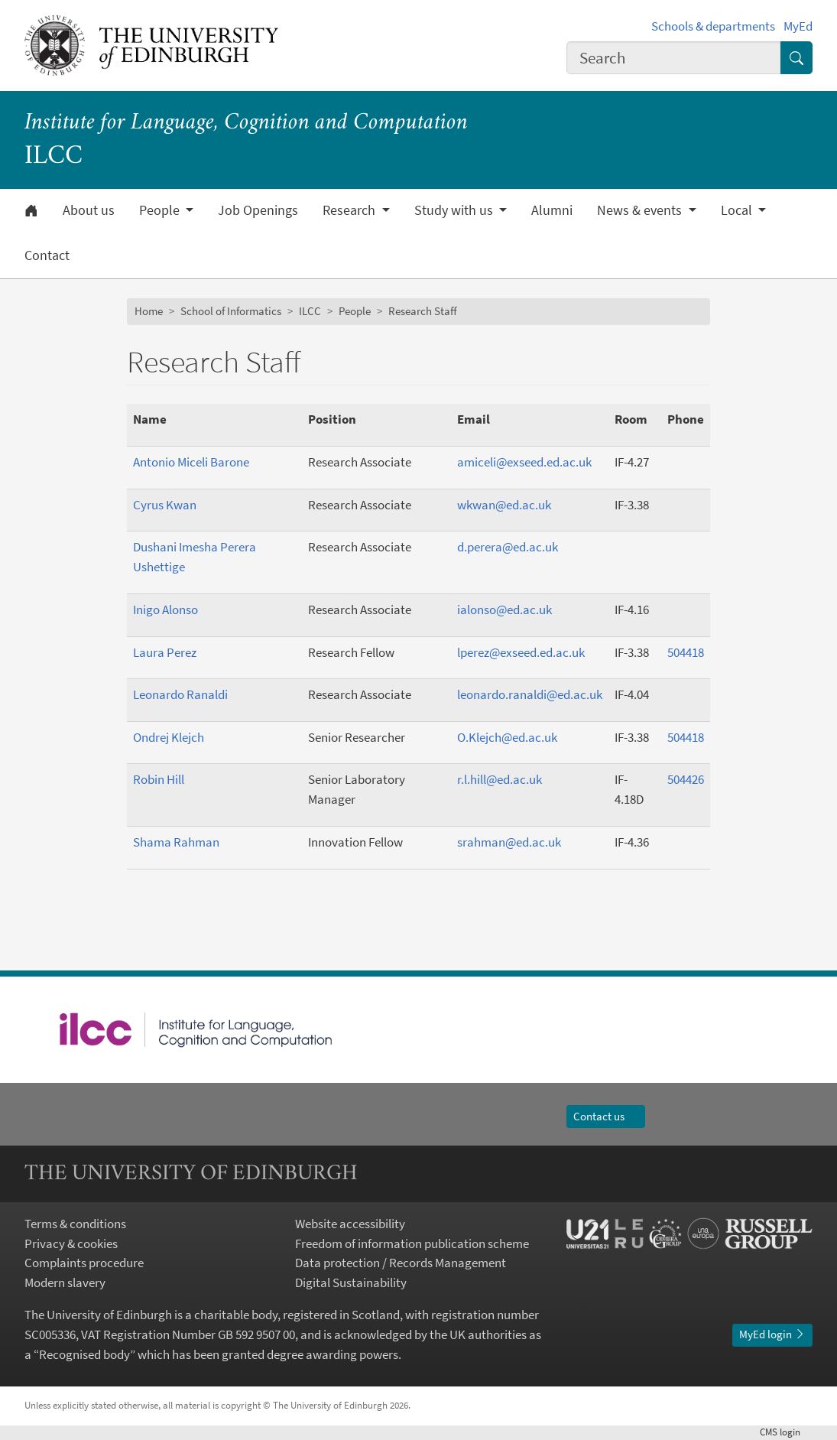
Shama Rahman (176, 842)
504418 (685, 652)
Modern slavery (64, 1282)
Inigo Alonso (165, 609)
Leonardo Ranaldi (180, 694)
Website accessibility (350, 1223)
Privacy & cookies (71, 1243)
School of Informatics (230, 311)
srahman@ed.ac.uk (509, 842)
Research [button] (350, 210)
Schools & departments (713, 26)
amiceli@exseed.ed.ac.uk (524, 461)
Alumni (552, 210)
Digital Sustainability (351, 1282)
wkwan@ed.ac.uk (504, 504)
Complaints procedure (84, 1262)
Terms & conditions (75, 1223)
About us (89, 210)
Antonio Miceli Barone (191, 461)
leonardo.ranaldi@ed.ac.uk (529, 694)
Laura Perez (164, 652)
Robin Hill (158, 779)
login (786, 1432)
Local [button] (738, 210)
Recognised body (84, 1354)
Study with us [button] (455, 210)
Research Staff (422, 311)
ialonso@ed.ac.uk (504, 609)
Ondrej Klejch (168, 737)
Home (149, 311)
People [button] (161, 210)
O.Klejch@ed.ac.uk (507, 737)
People (355, 311)
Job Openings (258, 210)
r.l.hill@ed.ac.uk (499, 779)
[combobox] (673, 57)
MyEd (798, 26)
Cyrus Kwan (164, 504)
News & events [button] (641, 210)
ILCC (310, 311)
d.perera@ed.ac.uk (507, 546)
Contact (47, 255)
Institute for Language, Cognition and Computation (246, 123)
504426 (685, 779)
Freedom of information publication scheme (412, 1243)
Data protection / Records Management (400, 1262)
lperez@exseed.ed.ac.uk (521, 652)
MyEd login (772, 1334)
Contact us (605, 1116)
